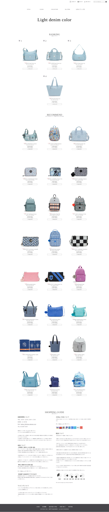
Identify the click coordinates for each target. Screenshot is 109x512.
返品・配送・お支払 (53, 506)
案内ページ (23, 471)
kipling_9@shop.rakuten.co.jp (28, 424)
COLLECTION (54, 9)
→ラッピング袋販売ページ (23, 489)
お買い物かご (88, 1)
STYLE (28, 9)
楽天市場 (70, 506)
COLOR (41, 9)
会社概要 (44, 506)
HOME (38, 506)
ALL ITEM (67, 9)
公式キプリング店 (80, 9)
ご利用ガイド (73, 1)
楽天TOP (81, 1)
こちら (28, 430)
